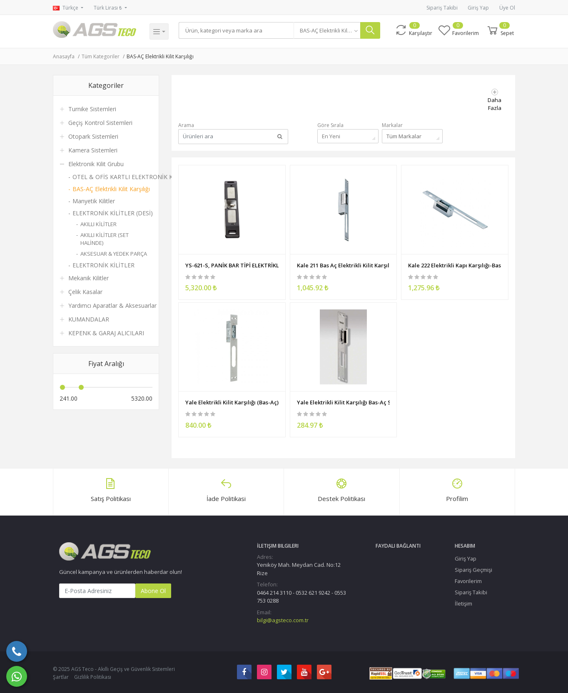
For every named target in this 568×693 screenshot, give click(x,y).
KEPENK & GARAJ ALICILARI (106, 333)
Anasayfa (64, 56)
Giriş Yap (478, 7)
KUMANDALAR (88, 319)
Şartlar (61, 675)
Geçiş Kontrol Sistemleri (100, 123)
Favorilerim (468, 579)
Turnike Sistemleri (92, 109)
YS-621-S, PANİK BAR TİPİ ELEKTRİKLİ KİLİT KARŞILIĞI (232, 262)
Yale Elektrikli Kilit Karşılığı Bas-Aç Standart (343, 398)
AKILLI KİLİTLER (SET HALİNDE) (104, 239)
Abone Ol (153, 589)
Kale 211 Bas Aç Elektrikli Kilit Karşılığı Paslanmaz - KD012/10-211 (343, 262)
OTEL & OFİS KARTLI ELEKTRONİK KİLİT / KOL (112, 177)
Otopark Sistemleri (93, 136)
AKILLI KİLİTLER (98, 224)
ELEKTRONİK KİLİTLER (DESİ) (112, 213)
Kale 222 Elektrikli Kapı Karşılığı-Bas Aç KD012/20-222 (454, 262)
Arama (186, 125)
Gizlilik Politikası (92, 675)
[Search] (238, 30)
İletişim (463, 602)
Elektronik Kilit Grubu (96, 164)
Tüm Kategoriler (101, 56)
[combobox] (329, 30)
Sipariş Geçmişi (473, 568)
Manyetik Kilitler (93, 201)
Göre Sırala (330, 125)
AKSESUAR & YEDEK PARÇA (113, 253)
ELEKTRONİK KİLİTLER (103, 265)
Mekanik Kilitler (88, 278)
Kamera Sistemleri (92, 150)
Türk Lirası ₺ (108, 7)
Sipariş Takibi (442, 7)
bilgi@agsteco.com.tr (283, 618)
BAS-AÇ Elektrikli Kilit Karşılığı (160, 56)
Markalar (392, 125)
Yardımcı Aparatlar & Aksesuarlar (112, 305)
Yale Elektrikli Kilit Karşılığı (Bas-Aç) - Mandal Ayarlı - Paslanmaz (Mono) (232, 398)
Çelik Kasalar (85, 292)
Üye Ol (507, 7)
